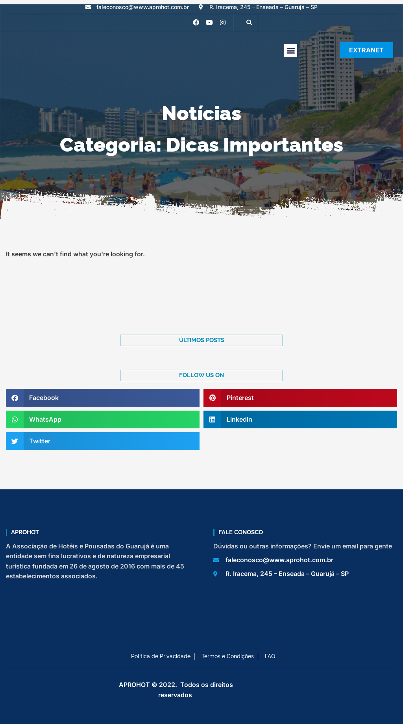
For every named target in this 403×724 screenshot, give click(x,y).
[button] (249, 22)
